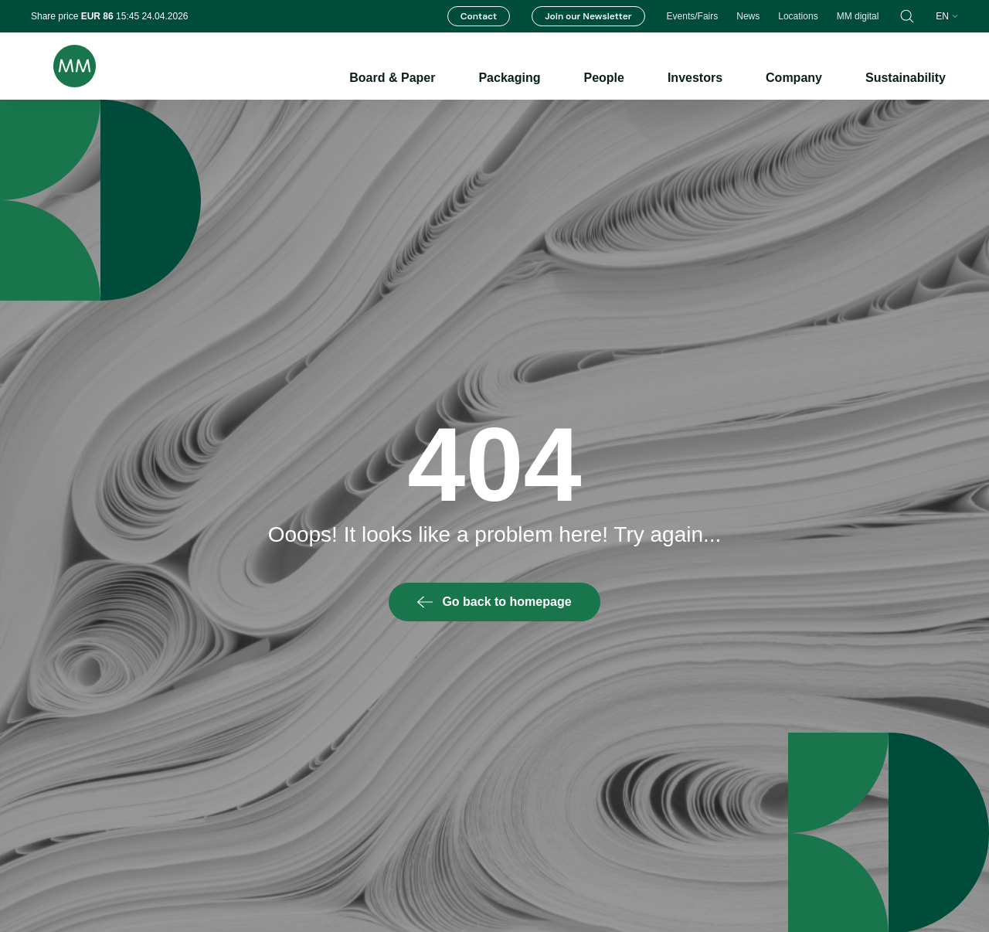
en (947, 16)
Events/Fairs (693, 16)
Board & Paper (392, 77)
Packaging (509, 77)
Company (794, 77)
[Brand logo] (63, 66)
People (603, 77)
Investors (695, 77)
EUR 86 (98, 16)
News (748, 16)
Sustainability (905, 77)
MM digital (858, 16)
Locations (797, 16)
